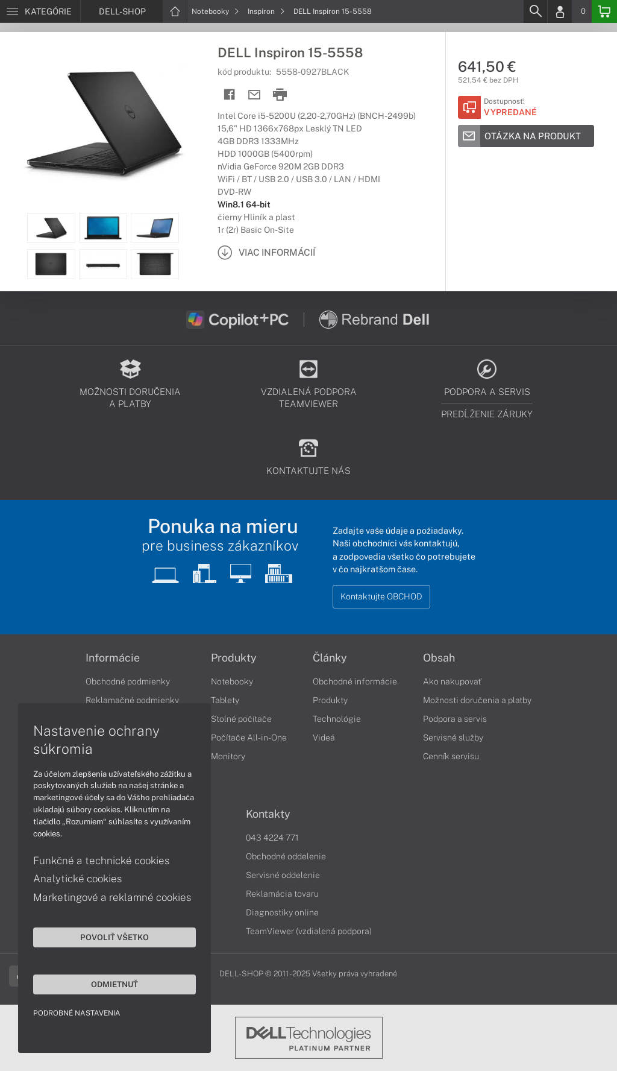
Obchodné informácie (355, 681)
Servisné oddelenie (283, 875)
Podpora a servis (455, 719)
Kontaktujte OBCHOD (381, 596)
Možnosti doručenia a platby (477, 700)
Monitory (228, 756)
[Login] (560, 11)
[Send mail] (254, 95)
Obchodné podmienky (128, 681)
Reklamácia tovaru (282, 894)
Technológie (337, 719)
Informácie (113, 657)
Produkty (234, 657)
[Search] (535, 11)
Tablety (225, 700)
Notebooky (215, 11)
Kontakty (268, 814)
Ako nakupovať (452, 681)
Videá (324, 737)
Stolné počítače (241, 719)
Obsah (439, 657)
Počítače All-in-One (249, 737)
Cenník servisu (451, 756)
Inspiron (266, 11)
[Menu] (40, 11)
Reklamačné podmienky (132, 700)
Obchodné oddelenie (286, 856)
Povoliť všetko (114, 937)
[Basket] (604, 11)
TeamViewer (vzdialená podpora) (309, 931)
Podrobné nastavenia (77, 1013)
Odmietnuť (114, 984)
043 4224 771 (272, 837)
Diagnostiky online (282, 912)
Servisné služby (453, 737)
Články (330, 657)
